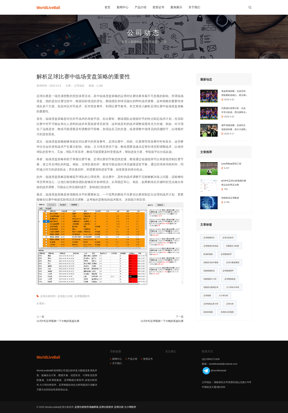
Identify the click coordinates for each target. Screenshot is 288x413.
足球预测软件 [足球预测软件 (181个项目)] (209, 238)
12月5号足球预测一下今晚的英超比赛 (58, 320)
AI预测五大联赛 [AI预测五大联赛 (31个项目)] (232, 246)
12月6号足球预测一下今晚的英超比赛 (162, 320)
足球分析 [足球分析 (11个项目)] (230, 304)
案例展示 (176, 7)
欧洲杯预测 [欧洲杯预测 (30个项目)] (208, 254)
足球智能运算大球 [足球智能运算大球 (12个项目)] (211, 304)
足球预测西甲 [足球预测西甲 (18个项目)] (228, 271)
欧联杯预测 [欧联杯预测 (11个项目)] (208, 312)
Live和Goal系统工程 (231, 163)
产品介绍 (140, 7)
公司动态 (151, 41)
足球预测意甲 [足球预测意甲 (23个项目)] (226, 254)
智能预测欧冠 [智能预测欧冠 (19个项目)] (209, 271)
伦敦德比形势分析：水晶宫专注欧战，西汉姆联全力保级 (233, 110)
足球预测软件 (82, 296)
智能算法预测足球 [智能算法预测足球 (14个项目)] (211, 287)
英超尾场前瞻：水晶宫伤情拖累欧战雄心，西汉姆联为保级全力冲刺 (233, 93)
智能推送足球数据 (230, 198)
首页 (107, 7)
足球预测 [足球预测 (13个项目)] (207, 296)
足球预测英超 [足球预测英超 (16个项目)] (229, 279)
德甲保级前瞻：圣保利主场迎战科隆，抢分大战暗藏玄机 (233, 127)
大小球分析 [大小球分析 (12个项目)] (223, 296)
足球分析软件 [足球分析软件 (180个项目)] (228, 238)
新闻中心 (122, 7)
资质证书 (158, 7)
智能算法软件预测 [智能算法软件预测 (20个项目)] (211, 262)
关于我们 (194, 7)
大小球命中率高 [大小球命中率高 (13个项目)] (232, 287)
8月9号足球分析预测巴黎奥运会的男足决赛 (233, 182)
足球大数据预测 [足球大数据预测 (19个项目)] (232, 262)
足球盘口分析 (65, 296)
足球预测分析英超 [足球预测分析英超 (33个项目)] (211, 246)
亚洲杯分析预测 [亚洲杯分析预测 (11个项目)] (227, 312)
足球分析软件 (48, 296)
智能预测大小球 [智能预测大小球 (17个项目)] (210, 279)
